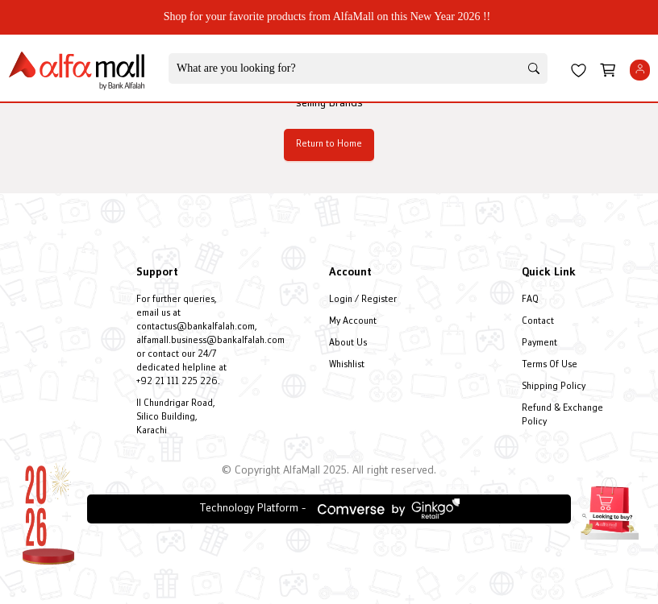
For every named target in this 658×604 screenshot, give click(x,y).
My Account (353, 321)
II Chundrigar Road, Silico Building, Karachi (175, 417)
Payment (539, 343)
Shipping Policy (553, 387)
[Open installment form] (609, 507)
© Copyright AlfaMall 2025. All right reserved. (329, 470)
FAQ (530, 300)
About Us (348, 343)
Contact (538, 321)
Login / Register (363, 300)
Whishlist (346, 365)
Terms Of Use (549, 365)
